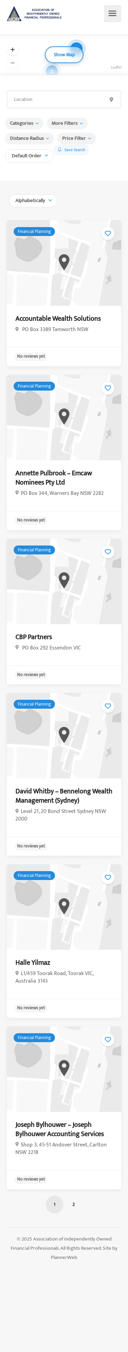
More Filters (64, 123)
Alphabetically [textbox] (30, 200)
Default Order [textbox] (26, 156)
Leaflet (116, 68)
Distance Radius (27, 138)
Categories (21, 123)
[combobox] (29, 155)
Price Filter (74, 138)
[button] (12, 50)
